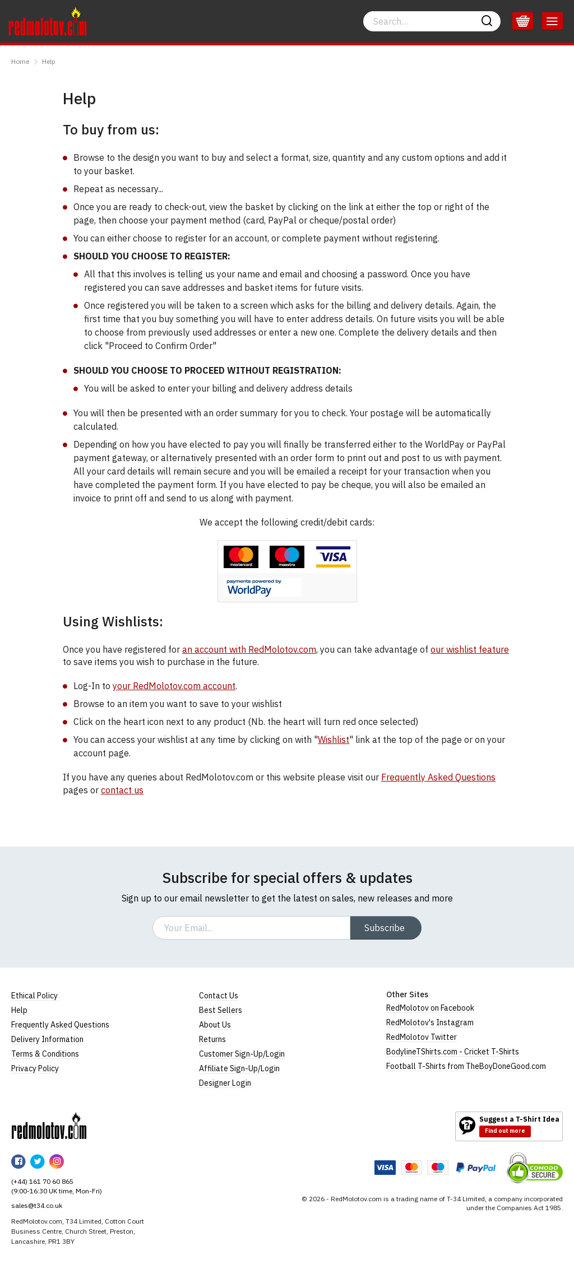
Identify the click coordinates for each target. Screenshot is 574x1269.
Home (20, 61)
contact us (122, 790)
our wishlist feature (469, 649)
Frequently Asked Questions (438, 777)
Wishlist (333, 739)
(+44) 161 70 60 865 (42, 1181)
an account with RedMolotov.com (249, 649)
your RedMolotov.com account (174, 685)
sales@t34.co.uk (36, 1205)
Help (48, 61)
